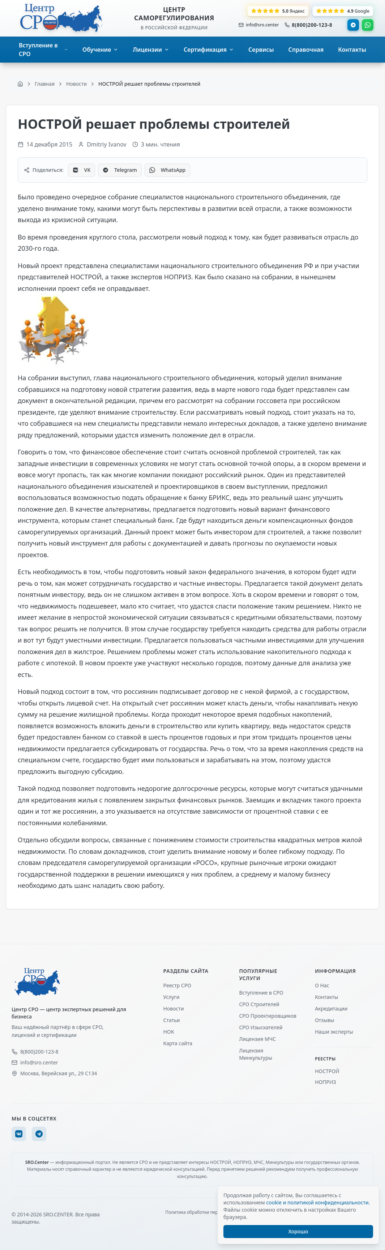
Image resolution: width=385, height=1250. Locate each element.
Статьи (171, 1020)
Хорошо (298, 1231)
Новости (173, 1008)
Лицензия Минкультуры (255, 1054)
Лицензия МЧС (257, 1038)
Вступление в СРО (261, 992)
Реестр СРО (177, 985)
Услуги (171, 996)
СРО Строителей (259, 1004)
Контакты (326, 996)
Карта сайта (177, 1043)
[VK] (19, 1134)
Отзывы (324, 1020)
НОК (168, 1031)
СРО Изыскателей (260, 1027)
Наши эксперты (334, 1031)
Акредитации (331, 1008)
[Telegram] (39, 1134)
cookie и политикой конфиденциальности (317, 1202)
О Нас (322, 985)
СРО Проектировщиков (267, 1015)
